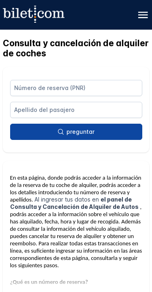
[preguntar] (76, 132)
